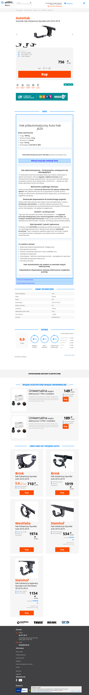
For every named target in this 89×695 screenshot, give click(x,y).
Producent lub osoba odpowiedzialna (25, 279)
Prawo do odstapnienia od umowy (24, 664)
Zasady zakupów (20, 658)
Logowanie (18, 674)
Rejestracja (18, 671)
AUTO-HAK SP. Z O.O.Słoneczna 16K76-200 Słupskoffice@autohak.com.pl (44, 280)
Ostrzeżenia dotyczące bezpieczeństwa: (26, 283)
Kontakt (18, 667)
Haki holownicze (28, 10)
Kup (44, 74)
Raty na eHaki (19, 651)
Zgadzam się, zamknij (75, 691)
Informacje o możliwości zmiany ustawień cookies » (42, 691)
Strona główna (19, 10)
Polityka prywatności (21, 655)
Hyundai (35, 10)
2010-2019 (50, 10)
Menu (7, 5)
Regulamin (18, 661)
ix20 (39, 10)
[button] (17, 34)
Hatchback (44, 10)
